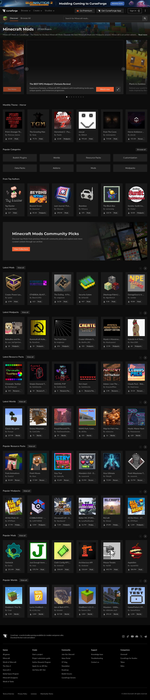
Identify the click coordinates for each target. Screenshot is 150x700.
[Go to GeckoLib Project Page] (14, 556)
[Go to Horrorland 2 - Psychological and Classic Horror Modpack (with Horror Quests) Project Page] (63, 125)
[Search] (145, 18)
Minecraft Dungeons (10, 678)
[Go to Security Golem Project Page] (87, 288)
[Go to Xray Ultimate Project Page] (112, 467)
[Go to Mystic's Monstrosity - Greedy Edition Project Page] (112, 333)
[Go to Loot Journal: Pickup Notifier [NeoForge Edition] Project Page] (63, 199)
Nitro (122, 666)
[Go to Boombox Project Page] (87, 199)
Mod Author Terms (46, 694)
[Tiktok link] (127, 636)
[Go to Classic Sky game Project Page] (14, 422)
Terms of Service (8, 694)
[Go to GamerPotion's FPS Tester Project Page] (136, 601)
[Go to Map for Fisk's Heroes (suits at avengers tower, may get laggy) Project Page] (112, 422)
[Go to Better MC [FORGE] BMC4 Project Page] (87, 511)
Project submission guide (41, 658)
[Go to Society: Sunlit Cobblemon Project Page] (136, 199)
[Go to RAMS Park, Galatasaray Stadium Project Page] (87, 422)
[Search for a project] (103, 18)
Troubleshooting (97, 658)
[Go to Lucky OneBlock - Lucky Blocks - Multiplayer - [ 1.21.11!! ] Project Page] (38, 601)
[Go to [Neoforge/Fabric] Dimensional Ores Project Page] (112, 288)
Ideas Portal (66, 658)
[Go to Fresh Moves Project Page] (38, 467)
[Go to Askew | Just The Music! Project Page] (112, 377)
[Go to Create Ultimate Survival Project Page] (87, 333)
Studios (50, 11)
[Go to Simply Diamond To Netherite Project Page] (38, 377)
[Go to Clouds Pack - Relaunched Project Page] (136, 377)
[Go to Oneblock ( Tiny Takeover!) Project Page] (14, 601)
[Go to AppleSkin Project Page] (136, 556)
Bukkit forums (67, 674)
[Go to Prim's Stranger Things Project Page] (14, 125)
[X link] (141, 636)
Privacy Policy (22, 694)
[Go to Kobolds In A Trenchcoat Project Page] (136, 333)
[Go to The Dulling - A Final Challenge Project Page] (63, 288)
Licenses (34, 694)
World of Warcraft (9, 662)
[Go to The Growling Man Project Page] (38, 125)
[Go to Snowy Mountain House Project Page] (38, 422)
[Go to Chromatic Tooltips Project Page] (14, 377)
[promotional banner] (75, 3)
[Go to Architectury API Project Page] (87, 556)
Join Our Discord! (68, 654)
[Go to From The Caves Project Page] (112, 125)
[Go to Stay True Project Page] (63, 467)
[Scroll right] (145, 268)
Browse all (141, 150)
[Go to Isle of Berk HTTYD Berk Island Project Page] (63, 601)
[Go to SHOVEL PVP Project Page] (63, 377)
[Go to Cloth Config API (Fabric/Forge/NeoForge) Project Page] (63, 556)
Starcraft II (7, 670)
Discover (14, 18)
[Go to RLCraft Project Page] (112, 511)
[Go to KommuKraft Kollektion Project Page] (38, 333)
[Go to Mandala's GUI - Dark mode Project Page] (87, 467)
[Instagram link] (123, 636)
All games (6, 654)
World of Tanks (8, 681)
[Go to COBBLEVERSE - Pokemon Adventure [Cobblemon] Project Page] (38, 511)
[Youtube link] (132, 636)
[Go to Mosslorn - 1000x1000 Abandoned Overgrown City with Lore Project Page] (112, 601)
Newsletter (66, 666)
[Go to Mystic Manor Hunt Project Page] (136, 422)
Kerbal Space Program (11, 674)
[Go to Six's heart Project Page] (87, 377)
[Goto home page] (10, 11)
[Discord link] (136, 636)
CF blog (64, 662)
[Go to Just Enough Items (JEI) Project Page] (38, 556)
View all (21, 268)
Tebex (123, 662)
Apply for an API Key (39, 666)
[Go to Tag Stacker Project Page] (14, 199)
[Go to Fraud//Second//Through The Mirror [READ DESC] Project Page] (63, 422)
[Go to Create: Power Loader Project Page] (14, 288)
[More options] (145, 10)
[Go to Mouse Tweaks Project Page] (112, 556)
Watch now (105, 89)
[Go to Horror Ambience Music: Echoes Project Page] (136, 125)
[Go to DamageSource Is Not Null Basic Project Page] (136, 288)
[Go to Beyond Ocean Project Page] (38, 199)
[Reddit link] (145, 636)
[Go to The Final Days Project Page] (63, 333)
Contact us (95, 662)
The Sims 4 (7, 666)
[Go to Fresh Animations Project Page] (14, 467)
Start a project (37, 654)
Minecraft (6, 658)
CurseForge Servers (69, 678)
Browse (26, 11)
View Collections (21, 249)
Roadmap (65, 670)
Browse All (26, 18)
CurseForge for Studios (129, 658)
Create (37, 11)
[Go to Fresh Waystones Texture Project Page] (136, 467)
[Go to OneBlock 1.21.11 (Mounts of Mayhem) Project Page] (87, 601)
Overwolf (124, 654)
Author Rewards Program (41, 662)
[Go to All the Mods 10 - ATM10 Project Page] (14, 511)
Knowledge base (97, 654)
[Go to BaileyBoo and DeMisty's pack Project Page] (14, 333)
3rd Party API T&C (39, 670)
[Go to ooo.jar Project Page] (87, 125)
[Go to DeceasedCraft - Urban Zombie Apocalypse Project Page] (63, 511)
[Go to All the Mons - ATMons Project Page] (136, 511)
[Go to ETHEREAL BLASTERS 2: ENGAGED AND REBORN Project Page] (38, 288)
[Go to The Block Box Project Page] (112, 199)
